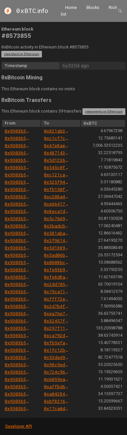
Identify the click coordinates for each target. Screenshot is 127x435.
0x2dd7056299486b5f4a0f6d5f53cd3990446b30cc (56, 284)
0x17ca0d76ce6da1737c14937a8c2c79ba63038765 (56, 408)
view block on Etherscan (21, 54)
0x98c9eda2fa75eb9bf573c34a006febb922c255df (56, 364)
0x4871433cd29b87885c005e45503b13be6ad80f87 (56, 152)
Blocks (92, 7)
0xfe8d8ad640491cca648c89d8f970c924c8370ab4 (56, 277)
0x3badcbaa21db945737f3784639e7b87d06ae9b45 (56, 225)
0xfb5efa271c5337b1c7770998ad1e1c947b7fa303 (56, 342)
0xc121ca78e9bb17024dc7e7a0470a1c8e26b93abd (56, 174)
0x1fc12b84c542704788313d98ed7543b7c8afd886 (56, 350)
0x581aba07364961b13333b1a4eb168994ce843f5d (56, 233)
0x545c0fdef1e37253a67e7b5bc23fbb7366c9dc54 (56, 167)
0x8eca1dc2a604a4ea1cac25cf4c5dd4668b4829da (56, 211)
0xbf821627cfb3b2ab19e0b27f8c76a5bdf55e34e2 (56, 401)
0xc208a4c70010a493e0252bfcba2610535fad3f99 (56, 196)
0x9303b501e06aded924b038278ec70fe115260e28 (17, 130)
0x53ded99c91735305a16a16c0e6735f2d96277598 (56, 357)
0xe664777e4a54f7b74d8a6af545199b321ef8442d (56, 204)
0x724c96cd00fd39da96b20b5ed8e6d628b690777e (56, 372)
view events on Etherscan (104, 111)
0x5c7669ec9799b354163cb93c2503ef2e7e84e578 (56, 218)
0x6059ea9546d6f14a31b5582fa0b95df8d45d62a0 (56, 379)
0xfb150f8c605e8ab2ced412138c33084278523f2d (56, 189)
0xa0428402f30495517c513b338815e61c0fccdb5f (56, 393)
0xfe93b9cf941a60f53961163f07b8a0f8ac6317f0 (56, 269)
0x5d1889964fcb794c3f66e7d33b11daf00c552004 (56, 247)
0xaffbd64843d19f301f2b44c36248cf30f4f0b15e (56, 386)
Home (71, 7)
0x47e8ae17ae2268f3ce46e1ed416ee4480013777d (56, 145)
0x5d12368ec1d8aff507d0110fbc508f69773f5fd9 (56, 160)
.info (32, 10)
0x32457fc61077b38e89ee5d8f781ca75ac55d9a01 (56, 320)
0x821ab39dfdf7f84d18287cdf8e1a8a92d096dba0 (56, 130)
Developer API (18, 426)
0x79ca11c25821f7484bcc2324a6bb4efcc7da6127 (56, 291)
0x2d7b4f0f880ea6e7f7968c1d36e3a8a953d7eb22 (56, 306)
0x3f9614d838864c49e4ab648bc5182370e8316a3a (56, 240)
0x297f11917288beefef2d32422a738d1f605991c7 (56, 328)
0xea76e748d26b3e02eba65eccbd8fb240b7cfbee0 (56, 313)
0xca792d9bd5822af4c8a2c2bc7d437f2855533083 (56, 335)
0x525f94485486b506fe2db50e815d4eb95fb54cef (56, 182)
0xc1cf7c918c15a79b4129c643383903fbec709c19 (56, 138)
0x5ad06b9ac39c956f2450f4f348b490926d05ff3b (56, 255)
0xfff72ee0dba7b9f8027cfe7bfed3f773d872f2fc (56, 299)
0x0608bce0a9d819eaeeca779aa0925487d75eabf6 (56, 262)
